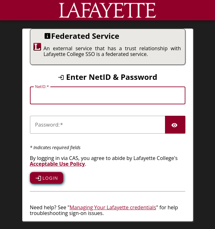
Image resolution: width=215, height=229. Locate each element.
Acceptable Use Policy (57, 163)
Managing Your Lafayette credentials (112, 207)
